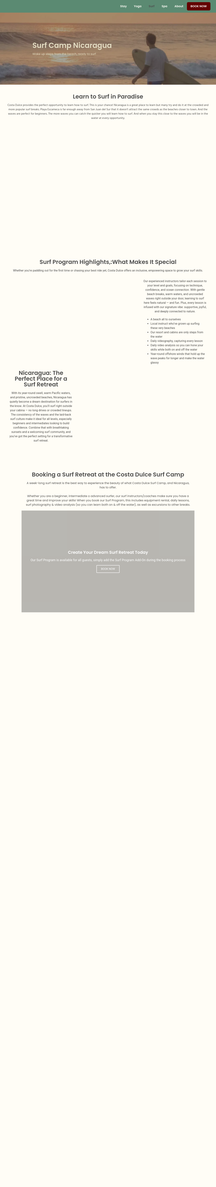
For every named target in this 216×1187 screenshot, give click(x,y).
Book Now (199, 6)
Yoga (137, 6)
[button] (34, 791)
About (179, 6)
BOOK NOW (108, 569)
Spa (164, 6)
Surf (151, 6)
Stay (123, 6)
